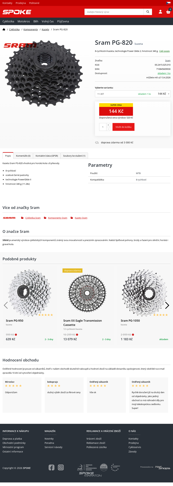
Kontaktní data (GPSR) (47, 159)
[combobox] (132, 97)
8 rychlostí (141, 183)
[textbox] (132, 97)
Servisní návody (53, 450)
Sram (167, 63)
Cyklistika (8, 25)
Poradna (49, 446)
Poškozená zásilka (96, 450)
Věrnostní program (13, 450)
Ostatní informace (13, 455)
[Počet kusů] (102, 130)
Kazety (45, 32)
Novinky (49, 442)
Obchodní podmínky (14, 446)
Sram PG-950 (14, 324)
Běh (35, 25)
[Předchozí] (6, 309)
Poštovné (34, 3)
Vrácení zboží (94, 442)
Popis (8, 159)
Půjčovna (63, 25)
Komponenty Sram (55, 221)
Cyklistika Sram (31, 221)
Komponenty (30, 32)
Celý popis (164, 54)
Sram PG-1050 (130, 324)
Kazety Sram (79, 221)
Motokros (24, 25)
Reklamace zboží (95, 446)
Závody (133, 455)
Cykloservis (135, 450)
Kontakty (7, 3)
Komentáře (23, 159)
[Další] (167, 309)
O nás (132, 434)
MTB (138, 176)
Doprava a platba (12, 442)
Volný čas (48, 25)
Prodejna (21, 3)
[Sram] (12, 221)
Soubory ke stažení (74, 159)
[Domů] (4, 32)
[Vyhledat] (148, 13)
